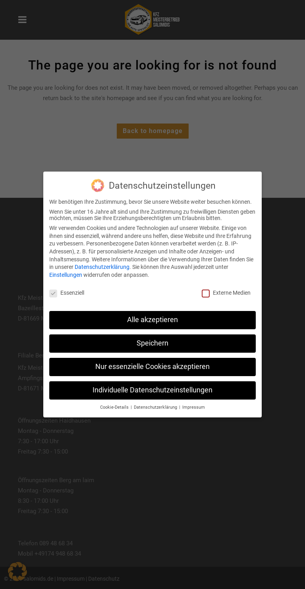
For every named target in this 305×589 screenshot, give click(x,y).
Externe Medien (226, 293)
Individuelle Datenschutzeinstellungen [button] (152, 390)
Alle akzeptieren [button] (152, 320)
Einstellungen (65, 275)
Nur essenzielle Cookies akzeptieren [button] (152, 367)
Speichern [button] (152, 343)
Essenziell (66, 293)
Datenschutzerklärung (102, 267)
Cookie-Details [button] (115, 407)
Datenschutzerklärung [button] (156, 407)
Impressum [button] (193, 407)
